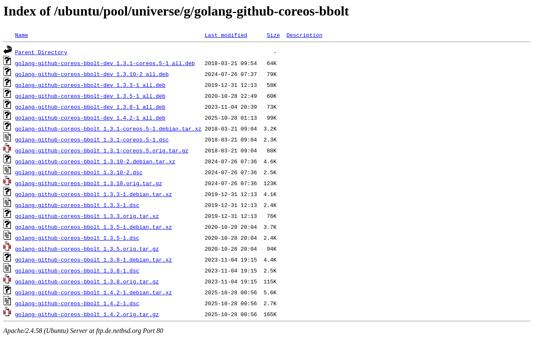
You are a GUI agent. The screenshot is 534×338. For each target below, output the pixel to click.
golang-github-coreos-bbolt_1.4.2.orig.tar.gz (87, 314)
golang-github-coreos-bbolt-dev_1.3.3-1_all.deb (90, 85)
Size (273, 35)
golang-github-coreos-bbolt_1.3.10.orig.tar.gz (88, 183)
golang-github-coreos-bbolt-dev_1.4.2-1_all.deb (90, 117)
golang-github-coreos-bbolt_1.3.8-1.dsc (77, 270)
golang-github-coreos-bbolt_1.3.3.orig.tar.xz (87, 216)
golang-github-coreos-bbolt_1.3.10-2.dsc (79, 172)
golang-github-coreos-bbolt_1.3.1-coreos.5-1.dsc (92, 139)
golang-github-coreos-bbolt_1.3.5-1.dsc (77, 237)
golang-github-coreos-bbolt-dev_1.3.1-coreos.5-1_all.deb (105, 63)
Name (21, 35)
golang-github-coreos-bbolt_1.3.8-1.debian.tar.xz (93, 259)
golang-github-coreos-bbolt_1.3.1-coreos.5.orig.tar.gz (101, 150)
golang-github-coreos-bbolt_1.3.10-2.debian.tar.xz (95, 161)
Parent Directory (41, 52)
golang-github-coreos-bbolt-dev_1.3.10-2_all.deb (92, 74)
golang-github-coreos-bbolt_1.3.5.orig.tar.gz (87, 248)
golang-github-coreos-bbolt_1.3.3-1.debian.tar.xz (93, 194)
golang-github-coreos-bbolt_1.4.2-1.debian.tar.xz (93, 292)
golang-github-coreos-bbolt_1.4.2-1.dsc (77, 303)
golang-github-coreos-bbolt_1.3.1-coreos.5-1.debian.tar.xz (108, 128)
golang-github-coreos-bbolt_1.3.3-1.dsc (77, 205)
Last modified (226, 35)
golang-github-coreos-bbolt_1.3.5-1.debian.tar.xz (93, 227)
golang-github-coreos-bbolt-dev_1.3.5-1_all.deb (90, 96)
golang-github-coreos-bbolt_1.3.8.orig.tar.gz (87, 281)
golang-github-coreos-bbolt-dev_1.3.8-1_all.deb (90, 106)
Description (304, 35)
